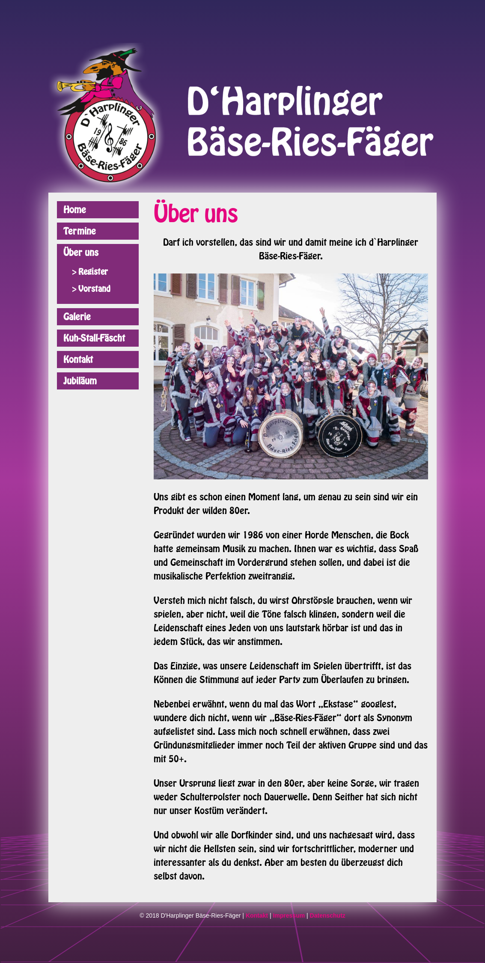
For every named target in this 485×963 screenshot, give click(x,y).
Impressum (289, 915)
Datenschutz (327, 915)
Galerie (77, 317)
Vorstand (94, 288)
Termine (79, 231)
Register (93, 271)
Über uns (80, 253)
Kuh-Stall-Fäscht (94, 338)
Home (74, 210)
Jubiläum (80, 381)
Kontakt (78, 360)
